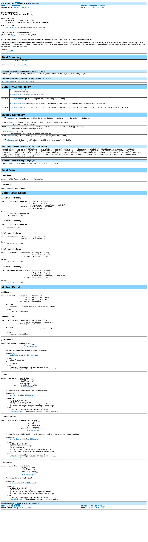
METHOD (28, 7)
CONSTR (21, 7)
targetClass (24, 66)
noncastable (24, 62)
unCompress (10, 146)
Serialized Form (10, 52)
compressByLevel (12, 132)
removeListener (11, 141)
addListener (10, 122)
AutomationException (30, 367)
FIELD (15, 7)
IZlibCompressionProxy (17, 92)
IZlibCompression (11, 28)
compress (10, 127)
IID (2, 83)
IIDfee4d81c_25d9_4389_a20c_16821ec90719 (19, 83)
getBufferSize (11, 136)
